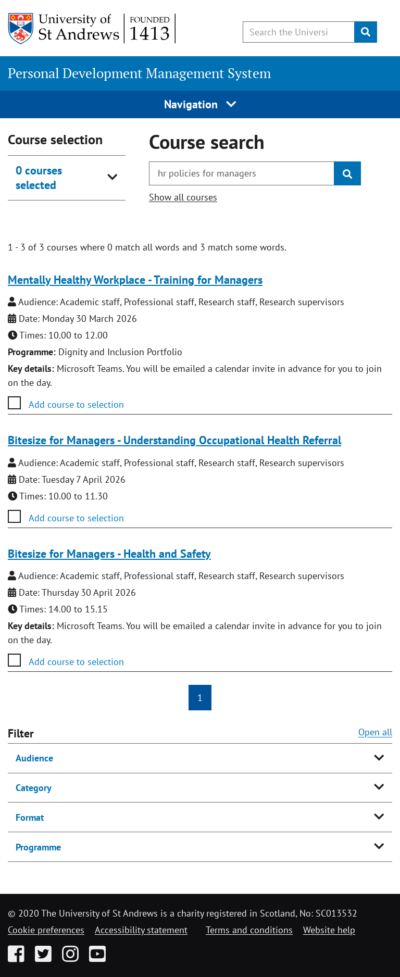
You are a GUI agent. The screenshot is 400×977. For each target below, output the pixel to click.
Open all (375, 732)
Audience (34, 758)
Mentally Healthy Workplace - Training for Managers (135, 279)
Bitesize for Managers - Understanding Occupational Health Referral (174, 440)
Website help (329, 930)
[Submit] (365, 32)
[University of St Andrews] (92, 28)
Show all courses (183, 197)
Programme (38, 847)
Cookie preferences (46, 930)
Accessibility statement (141, 930)
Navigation (200, 104)
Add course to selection (76, 404)
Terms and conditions (249, 930)
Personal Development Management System (139, 73)
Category (34, 788)
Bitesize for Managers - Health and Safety (109, 553)
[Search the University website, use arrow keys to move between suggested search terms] (299, 32)
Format (30, 817)
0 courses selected (39, 177)
